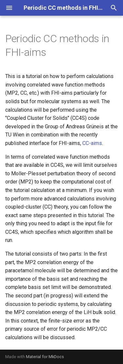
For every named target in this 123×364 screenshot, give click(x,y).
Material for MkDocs (45, 356)
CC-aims (92, 143)
